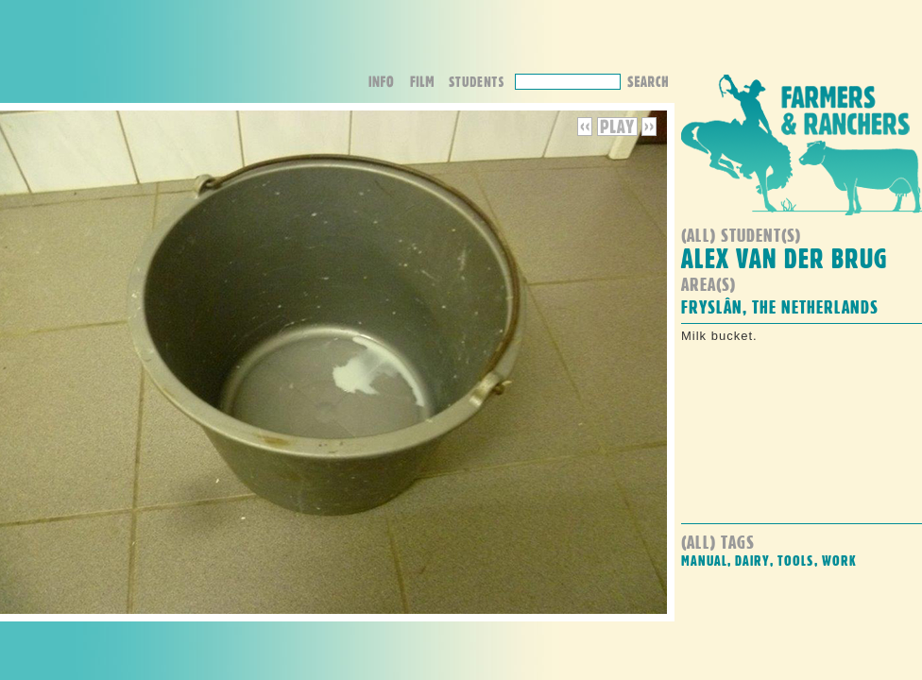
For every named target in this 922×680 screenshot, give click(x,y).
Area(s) (708, 284)
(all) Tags (718, 542)
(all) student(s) (741, 235)
